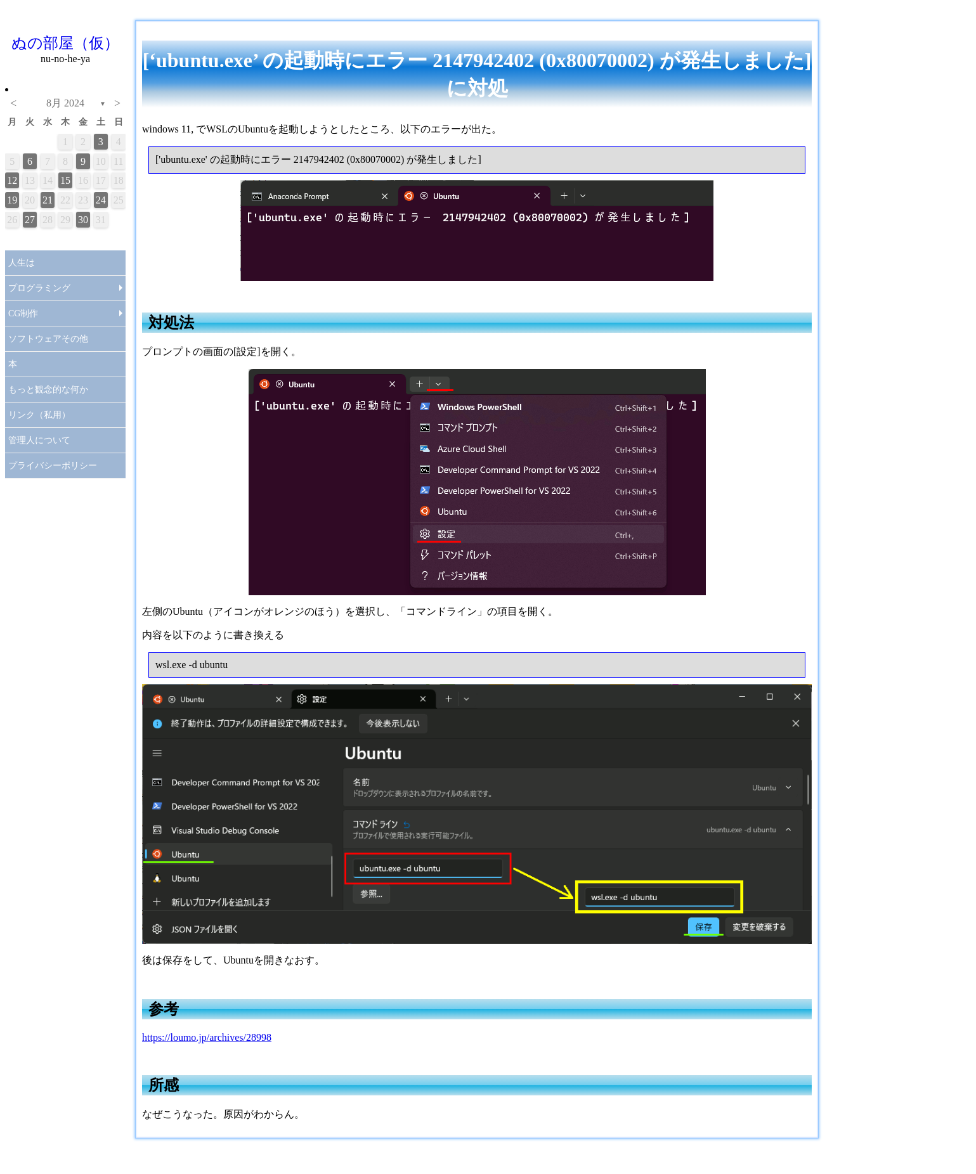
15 (65, 180)
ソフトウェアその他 (48, 339)
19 (12, 200)
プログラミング (39, 288)
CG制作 (23, 313)
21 (47, 200)
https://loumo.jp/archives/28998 (206, 1037)
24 (101, 200)
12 (12, 180)
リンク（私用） (39, 415)
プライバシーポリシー (52, 465)
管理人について (39, 440)
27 (30, 219)
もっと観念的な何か (48, 389)
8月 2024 (65, 103)
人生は (21, 263)
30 (83, 219)
